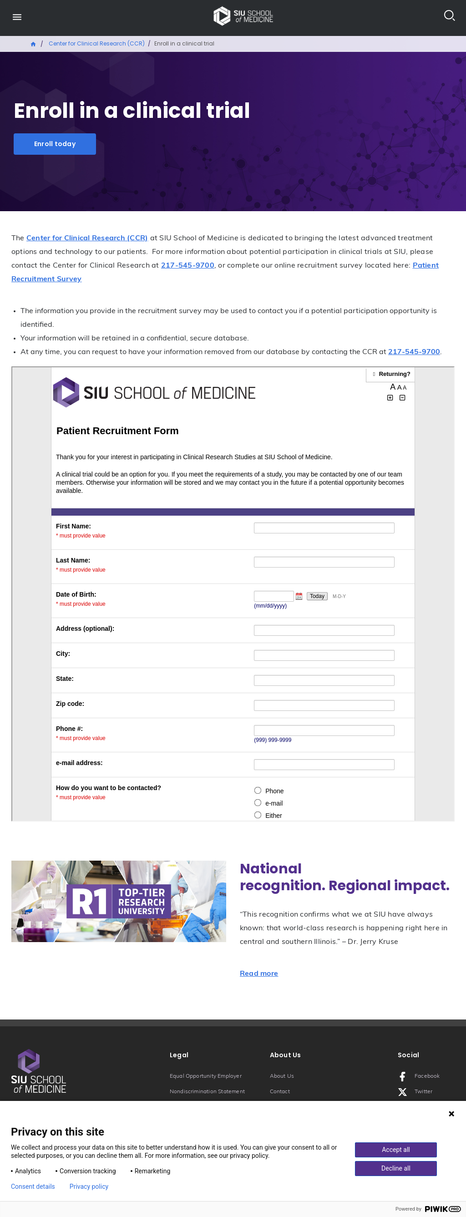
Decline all (395, 1168)
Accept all (396, 1149)
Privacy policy (89, 1186)
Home (33, 43)
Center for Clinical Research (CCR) (97, 43)
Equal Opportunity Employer (206, 1076)
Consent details (33, 1186)
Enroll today (55, 143)
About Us (282, 1076)
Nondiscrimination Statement (207, 1092)
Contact (280, 1092)
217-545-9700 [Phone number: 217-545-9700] (187, 265)
